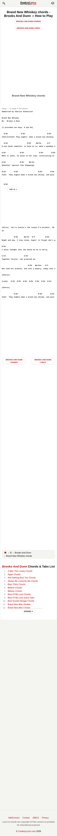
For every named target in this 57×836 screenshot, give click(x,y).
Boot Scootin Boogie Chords (21, 601)
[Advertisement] (28, 79)
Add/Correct (13, 818)
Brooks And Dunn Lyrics (28, 28)
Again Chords (14, 574)
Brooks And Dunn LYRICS (42, 361)
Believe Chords (15, 588)
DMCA (36, 818)
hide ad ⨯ (13, 189)
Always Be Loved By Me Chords (23, 581)
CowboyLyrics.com (27, 831)
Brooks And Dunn (14, 566)
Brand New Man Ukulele (19, 604)
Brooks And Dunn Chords (28, 21)
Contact (26, 818)
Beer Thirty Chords (16, 584)
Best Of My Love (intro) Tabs (21, 598)
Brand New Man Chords (19, 608)
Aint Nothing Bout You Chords (22, 578)
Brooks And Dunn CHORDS (14, 361)
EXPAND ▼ (28, 611)
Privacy (45, 818)
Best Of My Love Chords (19, 594)
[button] (3, 3)
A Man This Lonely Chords (20, 571)
